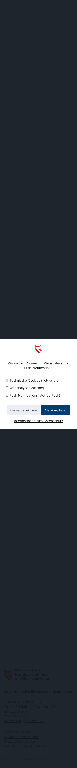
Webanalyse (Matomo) (27, 388)
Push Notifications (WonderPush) (35, 395)
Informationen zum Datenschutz (38, 421)
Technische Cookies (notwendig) (35, 380)
